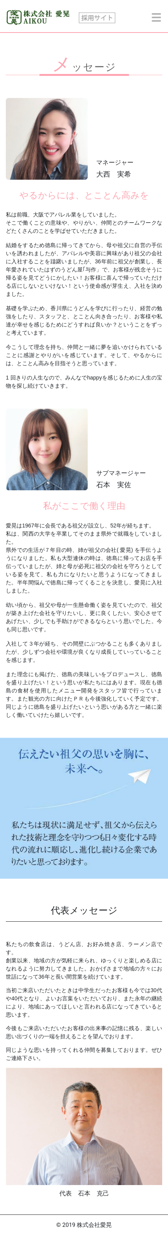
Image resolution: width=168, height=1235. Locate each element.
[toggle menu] (156, 17)
